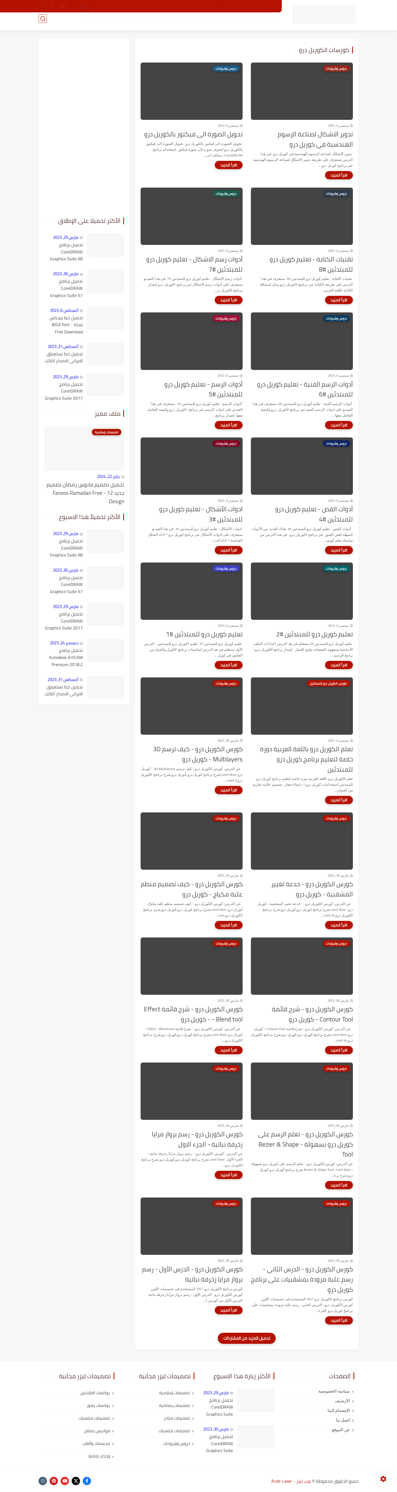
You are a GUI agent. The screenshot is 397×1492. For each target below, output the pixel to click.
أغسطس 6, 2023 (64, 310)
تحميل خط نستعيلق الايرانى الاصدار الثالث (64, 357)
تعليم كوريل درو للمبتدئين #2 (314, 634)
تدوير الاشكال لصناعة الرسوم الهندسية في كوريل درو (315, 139)
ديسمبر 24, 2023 (64, 643)
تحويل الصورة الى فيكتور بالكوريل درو (193, 134)
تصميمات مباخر (177, 1418)
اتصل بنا (229, 6)
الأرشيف (155, 6)
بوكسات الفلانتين (95, 1393)
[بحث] (43, 22)
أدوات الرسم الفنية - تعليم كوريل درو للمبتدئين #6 (305, 389)
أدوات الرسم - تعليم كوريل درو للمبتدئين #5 (203, 389)
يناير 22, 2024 (108, 476)
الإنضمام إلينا (179, 6)
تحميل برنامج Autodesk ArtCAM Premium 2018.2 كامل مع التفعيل (66, 657)
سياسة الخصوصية (334, 1391)
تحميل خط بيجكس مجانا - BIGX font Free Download (66, 325)
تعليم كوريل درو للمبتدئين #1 (204, 634)
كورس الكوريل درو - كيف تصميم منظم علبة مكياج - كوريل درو (192, 889)
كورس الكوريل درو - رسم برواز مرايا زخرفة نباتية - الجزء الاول (197, 1139)
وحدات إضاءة (99, 1456)
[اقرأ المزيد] (339, 175)
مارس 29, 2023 (66, 237)
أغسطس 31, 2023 (63, 346)
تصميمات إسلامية (174, 1393)
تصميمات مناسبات (105, 22)
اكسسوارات (145, 22)
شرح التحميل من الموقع (122, 6)
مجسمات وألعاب (96, 1443)
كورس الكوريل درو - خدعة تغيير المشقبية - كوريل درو (312, 889)
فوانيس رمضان (97, 1431)
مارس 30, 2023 (66, 274)
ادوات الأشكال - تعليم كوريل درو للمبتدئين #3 (201, 514)
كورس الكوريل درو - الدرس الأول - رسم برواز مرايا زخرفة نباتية (192, 1274)
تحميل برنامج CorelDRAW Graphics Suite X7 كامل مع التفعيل (66, 288)
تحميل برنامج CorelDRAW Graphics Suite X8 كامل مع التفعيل (66, 252)
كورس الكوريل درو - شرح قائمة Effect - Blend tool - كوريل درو (193, 1014)
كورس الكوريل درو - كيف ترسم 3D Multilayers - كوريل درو (198, 754)
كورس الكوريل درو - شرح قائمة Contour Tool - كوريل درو (312, 1014)
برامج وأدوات (263, 22)
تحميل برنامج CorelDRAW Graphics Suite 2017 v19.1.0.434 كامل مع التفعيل (64, 391)
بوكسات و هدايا (183, 22)
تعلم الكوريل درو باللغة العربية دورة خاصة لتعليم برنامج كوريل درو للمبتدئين (306, 759)
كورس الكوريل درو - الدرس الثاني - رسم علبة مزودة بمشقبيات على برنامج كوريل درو (302, 1279)
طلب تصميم (206, 6)
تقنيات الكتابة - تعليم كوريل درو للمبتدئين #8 (311, 264)
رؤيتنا (247, 6)
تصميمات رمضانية (174, 1405)
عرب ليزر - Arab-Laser (291, 1481)
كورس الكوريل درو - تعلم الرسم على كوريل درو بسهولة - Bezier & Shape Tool (305, 1144)
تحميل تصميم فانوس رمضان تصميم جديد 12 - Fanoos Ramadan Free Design (85, 493)
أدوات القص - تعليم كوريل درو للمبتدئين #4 (314, 514)
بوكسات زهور (98, 1405)
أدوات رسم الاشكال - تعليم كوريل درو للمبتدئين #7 (194, 264)
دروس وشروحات (224, 22)
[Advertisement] (84, 126)
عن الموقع (266, 6)
